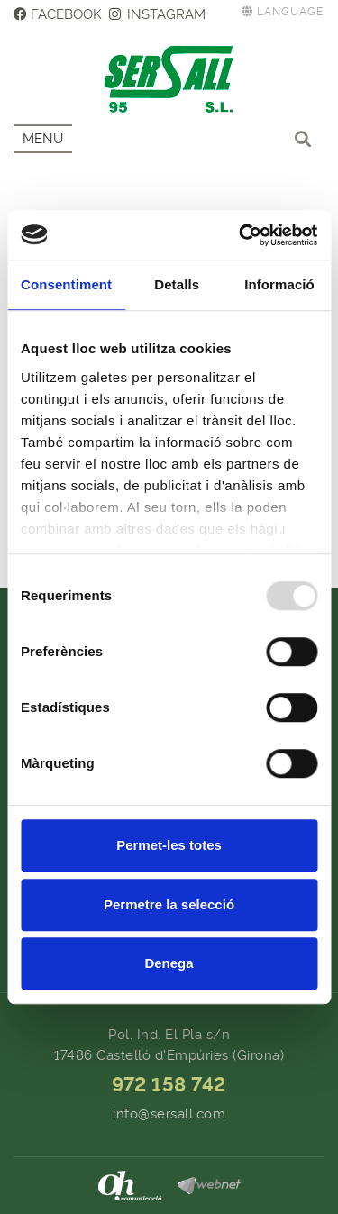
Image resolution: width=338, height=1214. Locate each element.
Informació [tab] (279, 284)
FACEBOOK (58, 14)
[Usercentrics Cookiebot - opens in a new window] (240, 235)
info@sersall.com (169, 1114)
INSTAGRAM (157, 14)
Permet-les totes (169, 845)
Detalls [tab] (176, 284)
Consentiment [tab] (66, 284)
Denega (168, 963)
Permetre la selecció (169, 904)
